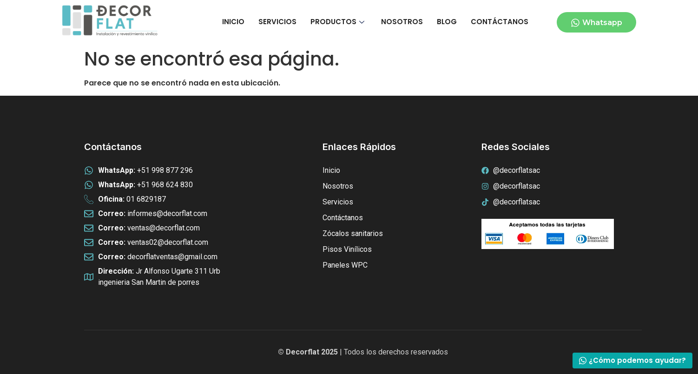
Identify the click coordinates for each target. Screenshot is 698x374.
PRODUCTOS (337, 21)
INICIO (233, 21)
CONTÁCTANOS (499, 21)
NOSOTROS (402, 21)
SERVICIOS (277, 21)
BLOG (447, 21)
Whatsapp (596, 22)
